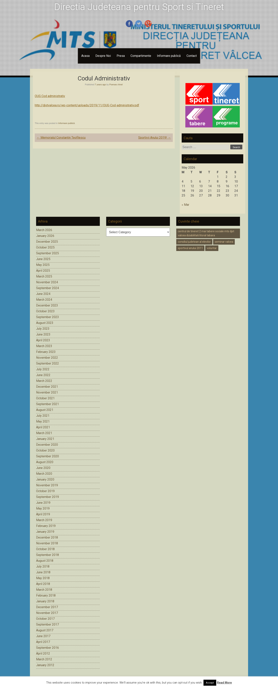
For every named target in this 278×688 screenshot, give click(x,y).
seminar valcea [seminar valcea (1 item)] (224, 241)
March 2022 (44, 381)
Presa (121, 56)
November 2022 (47, 357)
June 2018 (43, 572)
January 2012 (45, 665)
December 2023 (47, 305)
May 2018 (43, 578)
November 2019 (47, 485)
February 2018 (46, 595)
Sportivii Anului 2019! (154, 137)
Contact (191, 56)
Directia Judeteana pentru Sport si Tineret (139, 6)
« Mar (185, 205)
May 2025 (43, 265)
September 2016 (47, 648)
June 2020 (43, 468)
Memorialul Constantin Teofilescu (61, 137)
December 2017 (47, 607)
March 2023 (44, 346)
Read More (224, 682)
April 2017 (43, 642)
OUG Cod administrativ (50, 96)
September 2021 (47, 404)
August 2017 (44, 630)
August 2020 (44, 462)
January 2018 (45, 601)
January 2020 (45, 479)
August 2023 (44, 323)
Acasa (85, 56)
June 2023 (43, 334)
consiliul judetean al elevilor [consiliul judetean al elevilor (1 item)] (194, 241)
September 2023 (47, 317)
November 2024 (47, 282)
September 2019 (47, 497)
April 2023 (43, 340)
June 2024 (43, 294)
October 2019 (45, 491)
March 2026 (44, 230)
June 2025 (43, 259)
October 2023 (45, 311)
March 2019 (44, 520)
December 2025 (47, 241)
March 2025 (44, 276)
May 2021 (43, 421)
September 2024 (47, 288)
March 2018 (44, 590)
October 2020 (45, 450)
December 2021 (47, 386)
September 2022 (47, 363)
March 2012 (44, 659)
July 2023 (42, 328)
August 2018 (44, 561)
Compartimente (141, 56)
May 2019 (43, 508)
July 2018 (42, 566)
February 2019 (46, 526)
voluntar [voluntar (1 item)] (212, 248)
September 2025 (47, 253)
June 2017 (43, 636)
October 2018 (45, 549)
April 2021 (43, 427)
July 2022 (42, 369)
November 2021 (47, 392)
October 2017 (45, 619)
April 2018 (43, 584)
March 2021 (44, 433)
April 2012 (43, 653)
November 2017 (47, 613)
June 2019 (43, 502)
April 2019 (43, 514)
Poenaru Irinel (116, 84)
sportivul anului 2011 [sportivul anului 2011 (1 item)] (190, 248)
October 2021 (45, 398)
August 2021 (44, 410)
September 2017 (47, 624)
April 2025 (43, 270)
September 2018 (47, 555)
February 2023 (46, 352)
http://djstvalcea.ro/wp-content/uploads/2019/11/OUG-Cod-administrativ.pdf (87, 105)
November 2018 (47, 543)
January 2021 (45, 439)
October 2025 (45, 247)
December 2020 (47, 444)
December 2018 (47, 537)
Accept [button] (210, 682)
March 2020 (44, 473)
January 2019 (45, 531)
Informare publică (169, 56)
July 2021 (42, 415)
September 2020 (47, 456)
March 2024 (44, 299)
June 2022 (43, 375)
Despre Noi (103, 56)
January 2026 (45, 236)
